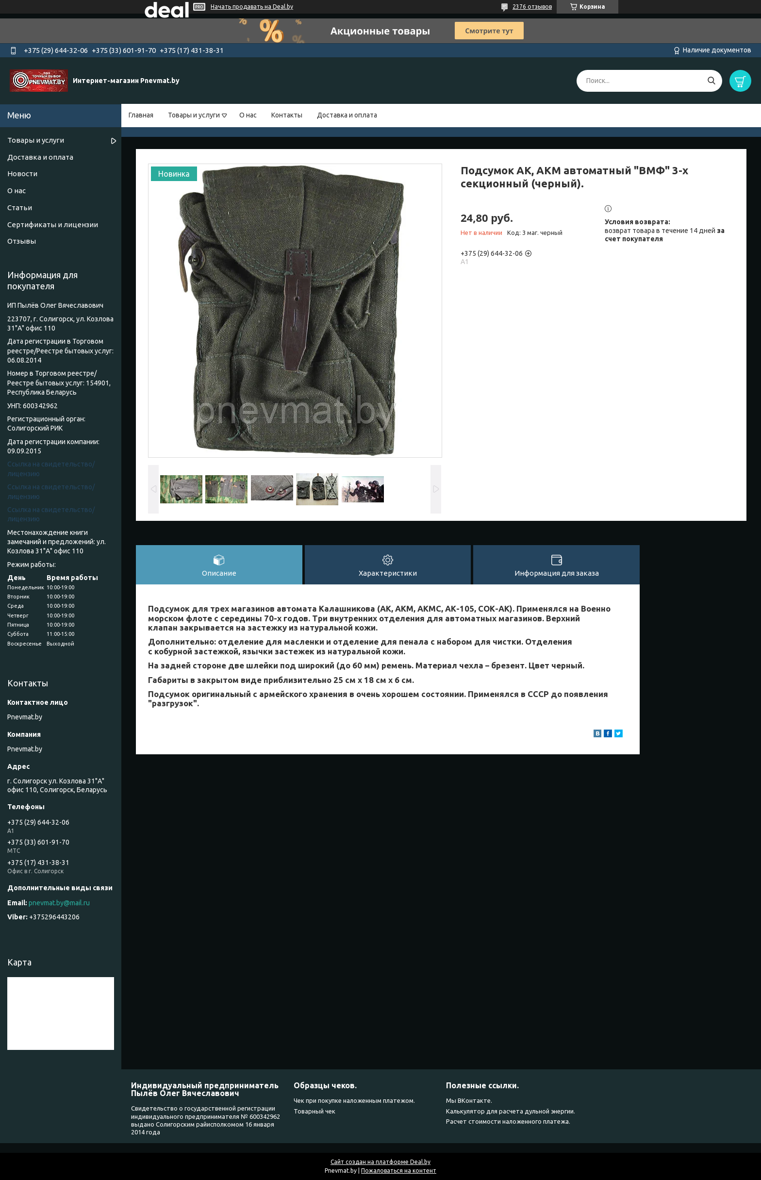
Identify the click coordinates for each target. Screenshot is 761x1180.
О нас (248, 115)
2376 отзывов (532, 6)
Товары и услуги (194, 115)
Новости (22, 173)
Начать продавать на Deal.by (252, 6)
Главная (141, 115)
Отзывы (21, 241)
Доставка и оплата (347, 115)
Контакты (286, 115)
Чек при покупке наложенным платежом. (354, 1100)
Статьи (19, 207)
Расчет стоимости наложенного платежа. (508, 1121)
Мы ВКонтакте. (469, 1100)
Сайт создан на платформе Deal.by (380, 1162)
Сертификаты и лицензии (52, 224)
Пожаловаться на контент (398, 1170)
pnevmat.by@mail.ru (59, 903)
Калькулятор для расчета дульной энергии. (510, 1111)
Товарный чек (314, 1111)
